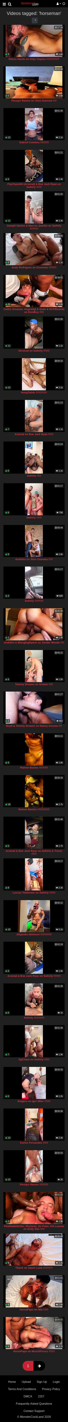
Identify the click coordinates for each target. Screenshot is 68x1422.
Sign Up (42, 1381)
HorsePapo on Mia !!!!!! (34, 1309)
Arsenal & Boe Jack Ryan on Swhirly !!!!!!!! (34, 975)
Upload (26, 1381)
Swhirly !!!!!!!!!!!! (34, 1017)
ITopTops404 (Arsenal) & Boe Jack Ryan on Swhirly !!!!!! (34, 185)
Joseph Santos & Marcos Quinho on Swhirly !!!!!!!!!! (34, 227)
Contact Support (34, 1411)
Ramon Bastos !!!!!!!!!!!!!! (34, 809)
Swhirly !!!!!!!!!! (34, 600)
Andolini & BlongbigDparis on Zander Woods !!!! (34, 642)
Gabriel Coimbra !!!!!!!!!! (34, 142)
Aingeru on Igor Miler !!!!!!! (33, 1101)
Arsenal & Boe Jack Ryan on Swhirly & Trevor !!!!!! (34, 852)
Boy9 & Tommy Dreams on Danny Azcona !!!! (34, 725)
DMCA (28, 1396)
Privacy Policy (51, 1389)
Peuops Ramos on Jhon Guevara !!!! (34, 100)
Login (56, 1381)
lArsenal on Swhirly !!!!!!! (34, 350)
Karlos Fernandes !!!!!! (34, 1142)
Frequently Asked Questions (34, 1403)
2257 (41, 1396)
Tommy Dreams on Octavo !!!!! (34, 684)
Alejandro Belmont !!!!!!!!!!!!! (33, 934)
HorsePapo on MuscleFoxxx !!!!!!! (34, 1351)
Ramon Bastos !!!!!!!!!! (34, 767)
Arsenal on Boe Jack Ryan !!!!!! (34, 434)
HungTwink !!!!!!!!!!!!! (34, 392)
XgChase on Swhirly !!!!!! (34, 1059)
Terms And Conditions (22, 1389)
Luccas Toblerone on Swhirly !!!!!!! (34, 892)
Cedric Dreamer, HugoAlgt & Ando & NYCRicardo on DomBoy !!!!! (33, 311)
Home (12, 1381)
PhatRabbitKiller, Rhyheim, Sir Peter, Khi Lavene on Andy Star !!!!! (34, 1228)
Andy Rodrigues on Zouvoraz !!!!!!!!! (34, 267)
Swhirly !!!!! (34, 475)
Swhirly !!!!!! (34, 517)
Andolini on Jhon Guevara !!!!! (34, 559)
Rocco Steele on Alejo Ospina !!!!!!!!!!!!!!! (34, 59)
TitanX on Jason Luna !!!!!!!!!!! (34, 1267)
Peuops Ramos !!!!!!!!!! (34, 1184)
